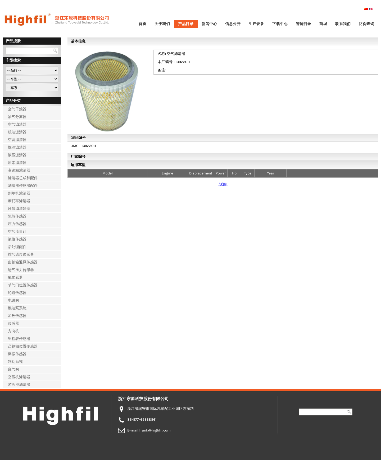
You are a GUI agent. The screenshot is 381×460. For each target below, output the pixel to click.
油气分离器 (17, 117)
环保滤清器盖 (19, 208)
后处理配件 (17, 247)
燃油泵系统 (17, 308)
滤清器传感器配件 (23, 185)
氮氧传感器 (17, 216)
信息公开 (233, 24)
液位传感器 (17, 239)
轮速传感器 (17, 293)
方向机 (13, 331)
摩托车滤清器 (19, 201)
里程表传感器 (19, 338)
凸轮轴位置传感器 (23, 346)
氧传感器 (15, 277)
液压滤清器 (17, 155)
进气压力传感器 (21, 270)
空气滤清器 (17, 124)
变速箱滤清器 (19, 170)
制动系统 (15, 361)
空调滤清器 (17, 139)
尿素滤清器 (17, 162)
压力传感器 (17, 224)
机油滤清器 (17, 132)
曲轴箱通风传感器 (23, 262)
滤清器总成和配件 (23, 178)
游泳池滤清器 (19, 384)
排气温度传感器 (21, 254)
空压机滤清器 (19, 377)
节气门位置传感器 (23, 285)
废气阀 (13, 369)
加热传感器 (17, 316)
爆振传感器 (17, 354)
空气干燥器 (17, 109)
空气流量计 (17, 231)
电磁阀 (13, 300)
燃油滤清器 (17, 147)
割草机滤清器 (19, 193)
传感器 (13, 323)
